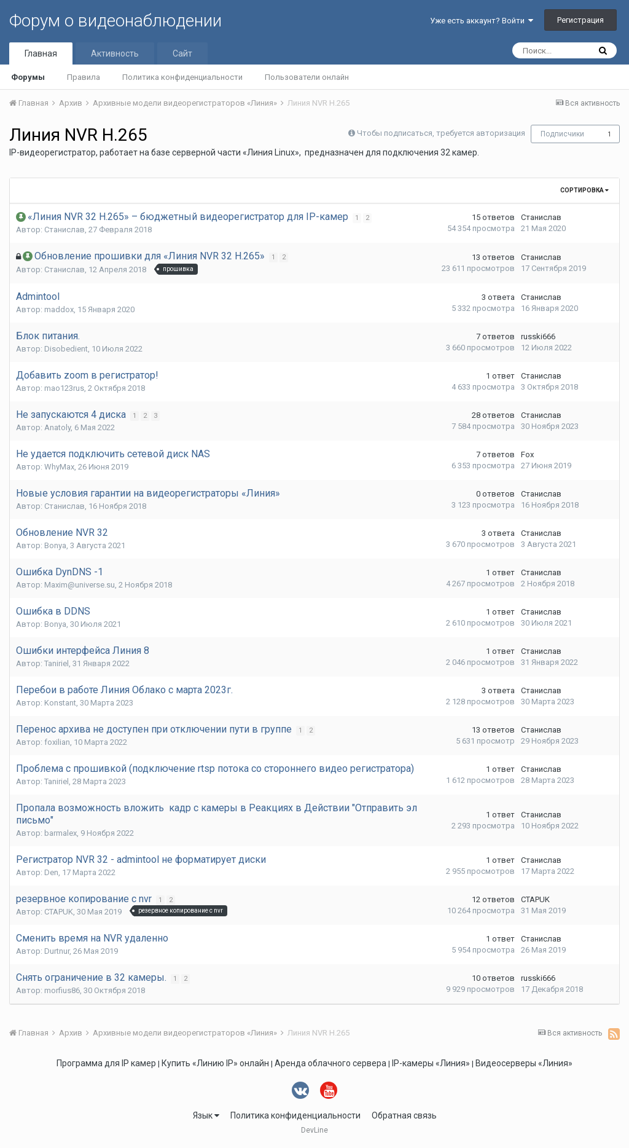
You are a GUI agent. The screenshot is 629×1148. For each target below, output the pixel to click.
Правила (83, 77)
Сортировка (584, 190)
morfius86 (62, 990)
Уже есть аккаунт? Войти (481, 20)
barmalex (60, 833)
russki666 (538, 336)
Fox (527, 454)
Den (51, 872)
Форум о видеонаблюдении (115, 20)
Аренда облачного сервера (330, 1063)
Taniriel (56, 663)
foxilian (57, 742)
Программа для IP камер (106, 1063)
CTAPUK (58, 911)
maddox (59, 309)
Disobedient (66, 348)
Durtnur (56, 951)
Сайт (182, 53)
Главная (41, 53)
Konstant (60, 702)
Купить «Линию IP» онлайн (215, 1063)
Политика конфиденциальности (182, 77)
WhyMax (59, 466)
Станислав (64, 229)
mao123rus (64, 388)
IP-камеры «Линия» (431, 1063)
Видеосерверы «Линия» (523, 1063)
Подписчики (562, 134)
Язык (206, 1115)
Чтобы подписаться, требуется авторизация (441, 133)
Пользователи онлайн (307, 77)
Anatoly (57, 427)
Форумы (28, 77)
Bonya (55, 545)
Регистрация (580, 20)
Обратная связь (404, 1115)
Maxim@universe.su (79, 584)
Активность (115, 53)
